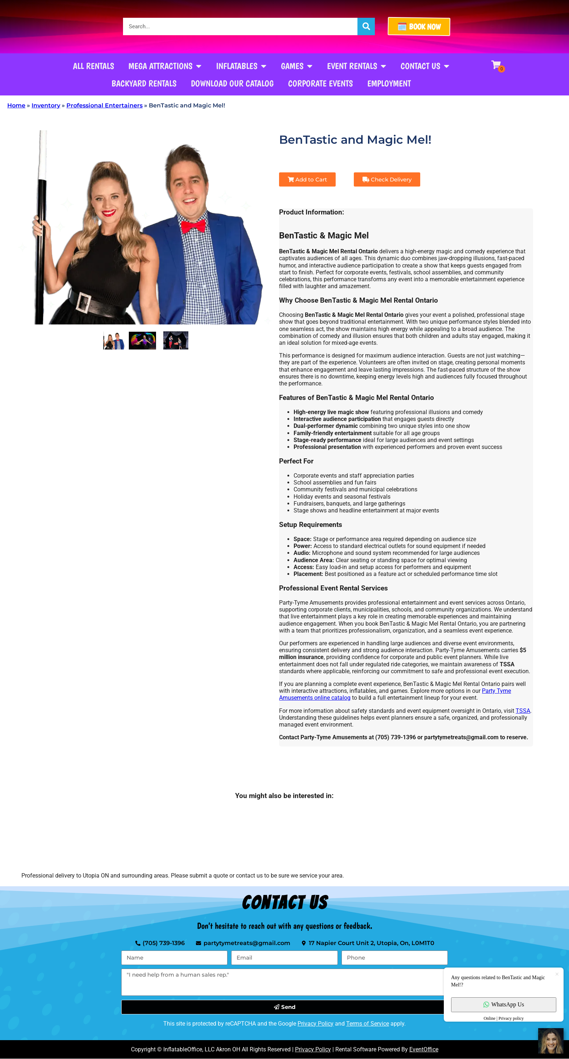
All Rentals (93, 66)
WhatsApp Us (503, 1004)
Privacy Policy (315, 1023)
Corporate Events (320, 83)
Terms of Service (367, 1023)
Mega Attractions (164, 66)
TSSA (523, 710)
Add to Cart (307, 179)
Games (296, 66)
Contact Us (425, 66)
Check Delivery (387, 179)
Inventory (46, 105)
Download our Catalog (232, 83)
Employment (389, 83)
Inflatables (241, 66)
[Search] (366, 26)
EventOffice (423, 1049)
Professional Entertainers (104, 105)
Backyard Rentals (143, 83)
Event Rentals (356, 66)
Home (16, 105)
